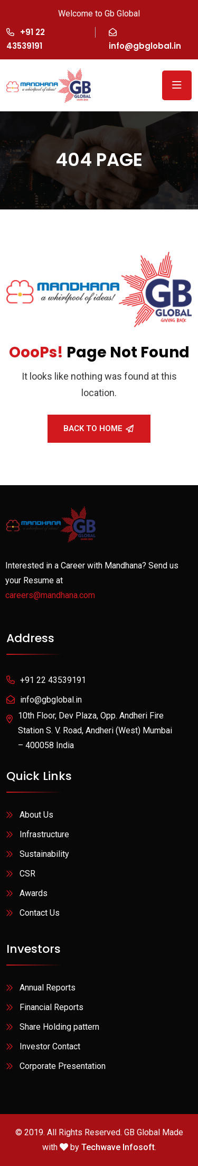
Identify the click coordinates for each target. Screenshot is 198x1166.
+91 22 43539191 (53, 680)
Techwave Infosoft (118, 1147)
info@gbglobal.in (145, 45)
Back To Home (98, 428)
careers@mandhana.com (50, 595)
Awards (34, 893)
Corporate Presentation (63, 1066)
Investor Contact (50, 1046)
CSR (27, 874)
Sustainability (44, 854)
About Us (36, 815)
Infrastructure (44, 834)
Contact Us (40, 913)
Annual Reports (48, 988)
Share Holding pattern (59, 1027)
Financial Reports (51, 1007)
